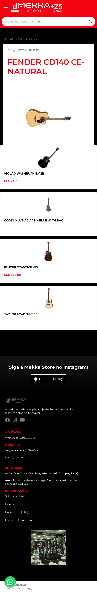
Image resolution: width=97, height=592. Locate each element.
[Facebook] (7, 419)
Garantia (10, 504)
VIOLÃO (9, 39)
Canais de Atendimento (19, 520)
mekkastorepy (48, 379)
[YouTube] (22, 419)
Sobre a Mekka (14, 496)
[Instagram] (15, 419)
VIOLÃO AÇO (27, 39)
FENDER (34, 50)
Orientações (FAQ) (16, 512)
